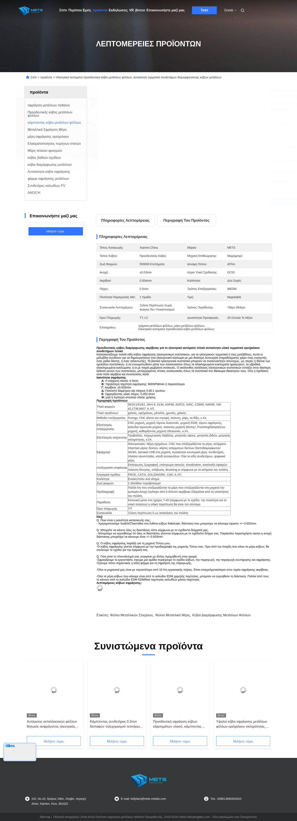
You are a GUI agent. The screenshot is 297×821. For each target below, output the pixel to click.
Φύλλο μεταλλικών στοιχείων (131, 615)
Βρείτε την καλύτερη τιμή (206, 201)
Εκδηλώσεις (118, 10)
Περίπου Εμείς (79, 10)
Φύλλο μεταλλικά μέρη (172, 615)
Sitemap (45, 817)
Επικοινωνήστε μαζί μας (165, 10)
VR (131, 10)
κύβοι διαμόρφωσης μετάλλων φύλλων (221, 615)
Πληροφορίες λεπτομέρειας (125, 220)
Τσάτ (204, 10)
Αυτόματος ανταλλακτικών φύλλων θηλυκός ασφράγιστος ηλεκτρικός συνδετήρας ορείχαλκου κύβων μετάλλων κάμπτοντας (52, 724)
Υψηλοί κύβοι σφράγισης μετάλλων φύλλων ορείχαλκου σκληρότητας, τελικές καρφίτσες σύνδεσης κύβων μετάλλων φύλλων (241, 724)
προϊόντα (100, 10)
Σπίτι (63, 10)
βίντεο (140, 10)
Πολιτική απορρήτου (66, 817)
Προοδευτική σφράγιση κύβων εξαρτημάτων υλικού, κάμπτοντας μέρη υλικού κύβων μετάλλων (177, 724)
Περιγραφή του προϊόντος (186, 220)
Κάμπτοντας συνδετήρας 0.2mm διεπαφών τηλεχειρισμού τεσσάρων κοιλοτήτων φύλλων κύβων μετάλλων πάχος (117, 724)
